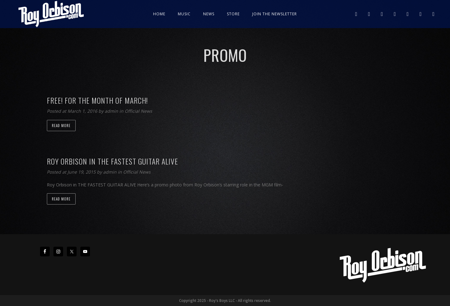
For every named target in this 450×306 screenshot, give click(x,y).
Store (233, 14)
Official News (138, 111)
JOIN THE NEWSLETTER (274, 14)
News (208, 14)
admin (112, 111)
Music (184, 14)
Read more (61, 125)
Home (159, 14)
